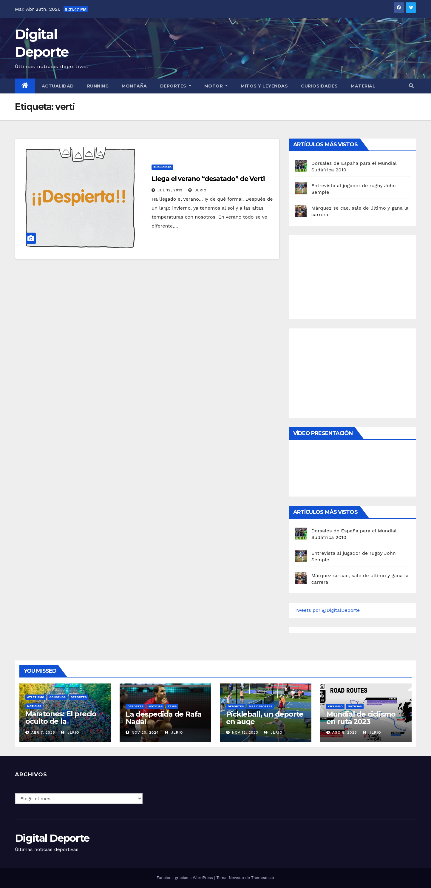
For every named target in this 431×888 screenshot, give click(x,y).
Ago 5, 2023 (344, 732)
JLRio (197, 190)
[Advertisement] (339, 275)
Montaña (134, 86)
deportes (79, 697)
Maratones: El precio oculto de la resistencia (60, 721)
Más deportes (260, 706)
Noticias (34, 706)
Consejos (57, 697)
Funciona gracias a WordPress (185, 877)
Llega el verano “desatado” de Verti (208, 179)
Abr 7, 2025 (43, 732)
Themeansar (262, 877)
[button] (411, 86)
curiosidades (319, 86)
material (363, 86)
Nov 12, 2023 (245, 732)
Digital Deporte (52, 838)
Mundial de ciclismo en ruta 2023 (361, 718)
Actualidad (58, 86)
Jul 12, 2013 (170, 190)
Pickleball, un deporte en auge (265, 718)
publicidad (162, 167)
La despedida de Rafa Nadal (163, 718)
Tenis (172, 706)
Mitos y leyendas (264, 86)
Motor (216, 86)
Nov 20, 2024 (145, 732)
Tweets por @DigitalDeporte (327, 610)
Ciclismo (335, 706)
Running (98, 86)
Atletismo (35, 697)
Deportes (175, 86)
